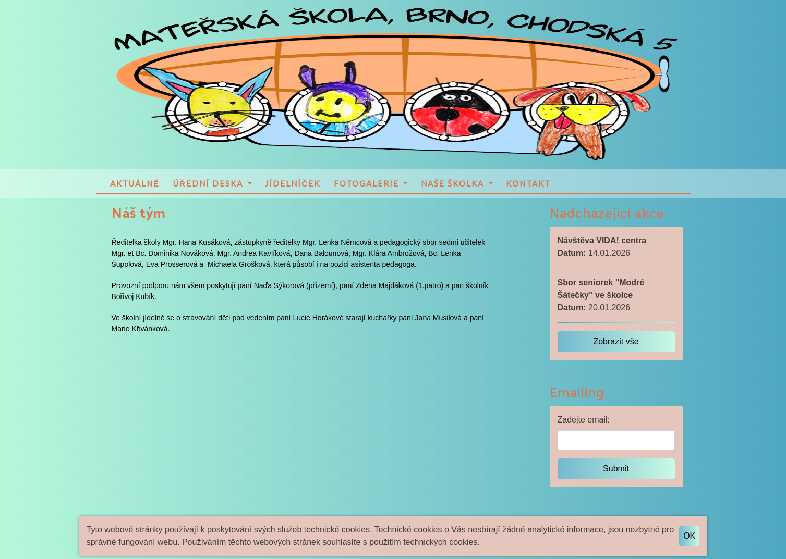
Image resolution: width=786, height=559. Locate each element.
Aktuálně (135, 186)
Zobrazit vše (615, 344)
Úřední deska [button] (209, 186)
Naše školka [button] (454, 186)
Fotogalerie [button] (368, 186)
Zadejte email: (584, 422)
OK (689, 535)
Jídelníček (292, 186)
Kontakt (528, 186)
